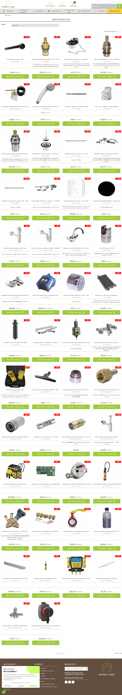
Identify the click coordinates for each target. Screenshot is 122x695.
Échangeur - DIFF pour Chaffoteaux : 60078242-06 (106, 295)
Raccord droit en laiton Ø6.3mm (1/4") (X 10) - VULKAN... (76, 437)
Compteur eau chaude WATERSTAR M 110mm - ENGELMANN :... (76, 484)
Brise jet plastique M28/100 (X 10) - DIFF (76, 295)
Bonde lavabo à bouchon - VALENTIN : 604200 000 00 (76, 59)
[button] (7, 11)
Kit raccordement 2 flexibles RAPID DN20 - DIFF (45, 531)
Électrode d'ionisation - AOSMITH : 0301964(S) (107, 578)
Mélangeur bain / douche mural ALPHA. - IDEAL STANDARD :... (107, 153)
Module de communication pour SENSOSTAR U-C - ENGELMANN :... (46, 484)
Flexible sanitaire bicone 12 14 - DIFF (76, 153)
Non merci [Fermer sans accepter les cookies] (8, 686)
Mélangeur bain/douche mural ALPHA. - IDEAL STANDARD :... (106, 342)
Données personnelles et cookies (44, 678)
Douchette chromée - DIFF (15, 59)
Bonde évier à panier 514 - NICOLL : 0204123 (45, 201)
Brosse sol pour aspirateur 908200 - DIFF (46, 389)
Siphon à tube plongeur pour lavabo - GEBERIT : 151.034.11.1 (15, 248)
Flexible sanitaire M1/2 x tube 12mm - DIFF (15, 201)
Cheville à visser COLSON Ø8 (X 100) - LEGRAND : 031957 (15, 342)
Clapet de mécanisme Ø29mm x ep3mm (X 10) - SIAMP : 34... (106, 201)
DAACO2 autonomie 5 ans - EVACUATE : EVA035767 (76, 201)
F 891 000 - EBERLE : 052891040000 (76, 106)
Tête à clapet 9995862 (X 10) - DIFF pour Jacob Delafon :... (107, 59)
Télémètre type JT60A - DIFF (15, 389)
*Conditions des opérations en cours (45, 686)
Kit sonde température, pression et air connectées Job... (15, 484)
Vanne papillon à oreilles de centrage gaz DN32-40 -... (76, 531)
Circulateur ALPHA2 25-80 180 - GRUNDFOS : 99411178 (45, 625)
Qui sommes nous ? (40, 668)
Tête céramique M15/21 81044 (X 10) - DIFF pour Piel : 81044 (45, 59)
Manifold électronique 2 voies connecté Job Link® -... (76, 578)
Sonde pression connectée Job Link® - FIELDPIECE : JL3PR (46, 578)
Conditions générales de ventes (44, 671)
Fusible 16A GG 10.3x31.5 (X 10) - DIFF (46, 437)
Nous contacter (50, 4)
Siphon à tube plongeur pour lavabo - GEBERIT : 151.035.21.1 (107, 437)
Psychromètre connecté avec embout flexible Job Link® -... (107, 484)
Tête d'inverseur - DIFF (107, 248)
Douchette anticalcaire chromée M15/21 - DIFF (46, 106)
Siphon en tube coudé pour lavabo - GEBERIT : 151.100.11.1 (45, 248)
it (115, 1)
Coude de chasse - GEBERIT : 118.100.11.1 (45, 342)
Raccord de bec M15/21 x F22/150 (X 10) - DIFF (76, 389)
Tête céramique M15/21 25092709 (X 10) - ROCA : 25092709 (15, 153)
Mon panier (73, 4)
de (119, 1)
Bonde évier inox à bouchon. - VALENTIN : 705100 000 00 (45, 153)
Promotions (7, 689)
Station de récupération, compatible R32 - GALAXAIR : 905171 (45, 295)
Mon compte (62, 4)
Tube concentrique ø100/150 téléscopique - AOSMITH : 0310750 (15, 437)
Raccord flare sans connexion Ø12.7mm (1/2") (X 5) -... (106, 389)
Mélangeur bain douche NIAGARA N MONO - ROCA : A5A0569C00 (15, 295)
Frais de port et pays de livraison (44, 684)
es (117, 1)
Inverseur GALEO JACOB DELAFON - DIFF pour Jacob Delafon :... (76, 342)
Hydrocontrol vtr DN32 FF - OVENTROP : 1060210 (15, 531)
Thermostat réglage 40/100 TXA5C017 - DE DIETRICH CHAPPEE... (15, 106)
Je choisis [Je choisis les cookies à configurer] (21, 686)
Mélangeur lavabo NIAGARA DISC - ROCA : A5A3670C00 (76, 248)
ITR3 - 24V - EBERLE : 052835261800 (107, 106)
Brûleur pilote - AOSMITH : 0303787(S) (15, 625)
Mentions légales (39, 673)
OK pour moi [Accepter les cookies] (33, 686)
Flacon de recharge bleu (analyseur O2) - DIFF (107, 531)
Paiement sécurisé (40, 676)
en (114, 1)
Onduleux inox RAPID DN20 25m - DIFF (15, 578)
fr (112, 1)
